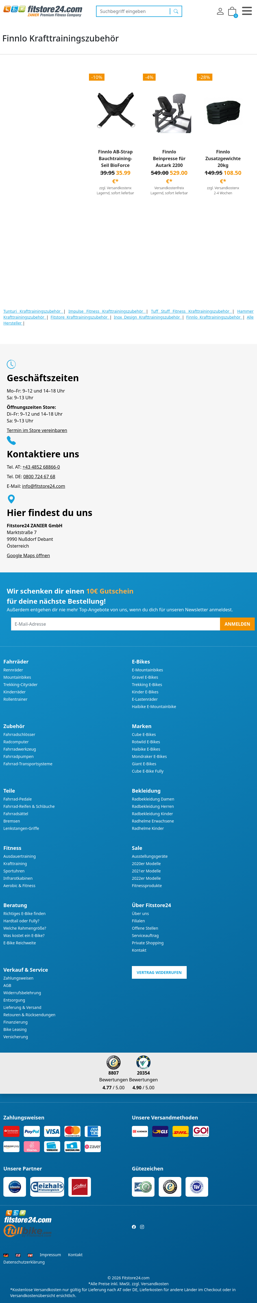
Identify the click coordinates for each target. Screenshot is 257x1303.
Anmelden (237, 624)
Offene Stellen (145, 928)
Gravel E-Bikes (145, 677)
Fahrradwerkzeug (19, 749)
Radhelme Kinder (148, 828)
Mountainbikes (17, 677)
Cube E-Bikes (144, 734)
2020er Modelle (146, 863)
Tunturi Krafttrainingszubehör (33, 311)
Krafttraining (15, 863)
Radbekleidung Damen (153, 799)
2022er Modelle (146, 878)
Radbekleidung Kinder (152, 813)
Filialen (138, 920)
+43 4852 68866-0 (41, 467)
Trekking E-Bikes (147, 684)
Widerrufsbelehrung (22, 992)
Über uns (140, 913)
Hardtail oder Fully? (21, 920)
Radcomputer (16, 741)
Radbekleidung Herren (153, 806)
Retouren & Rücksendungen (29, 1014)
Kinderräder (14, 692)
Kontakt (139, 950)
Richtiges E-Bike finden (24, 913)
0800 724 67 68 (39, 476)
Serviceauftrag (145, 935)
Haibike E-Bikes (146, 749)
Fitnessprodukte (147, 885)
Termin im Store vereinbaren (37, 430)
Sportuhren (14, 871)
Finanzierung (15, 1022)
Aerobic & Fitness (19, 885)
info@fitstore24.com (43, 486)
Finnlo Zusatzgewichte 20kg (223, 158)
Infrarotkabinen (17, 878)
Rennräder (13, 670)
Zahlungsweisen (18, 978)
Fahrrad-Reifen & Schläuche (29, 806)
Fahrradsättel (15, 813)
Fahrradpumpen (18, 756)
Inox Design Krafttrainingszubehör (148, 317)
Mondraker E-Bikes (149, 756)
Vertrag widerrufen (159, 972)
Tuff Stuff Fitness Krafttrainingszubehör (191, 311)
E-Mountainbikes (147, 670)
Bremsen (11, 821)
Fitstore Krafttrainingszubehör (80, 317)
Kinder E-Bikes (145, 692)
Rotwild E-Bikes (146, 741)
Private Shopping (148, 942)
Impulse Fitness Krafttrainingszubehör (107, 311)
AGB (7, 985)
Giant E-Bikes (144, 763)
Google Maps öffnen (28, 555)
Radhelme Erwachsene (153, 821)
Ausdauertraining (19, 856)
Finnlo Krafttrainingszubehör (214, 317)
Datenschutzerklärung (24, 1262)
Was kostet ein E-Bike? (24, 935)
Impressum (50, 1254)
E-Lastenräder (145, 699)
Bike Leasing (15, 1029)
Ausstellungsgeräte (150, 856)
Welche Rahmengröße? (24, 928)
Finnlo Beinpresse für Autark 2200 (169, 158)
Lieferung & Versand (22, 1007)
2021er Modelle (146, 871)
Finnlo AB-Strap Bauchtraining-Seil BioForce (115, 158)
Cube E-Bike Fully (148, 771)
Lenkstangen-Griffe (21, 828)
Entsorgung (14, 1000)
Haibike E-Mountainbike (154, 706)
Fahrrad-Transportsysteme (28, 763)
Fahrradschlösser (19, 734)
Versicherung (15, 1036)
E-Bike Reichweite (19, 942)
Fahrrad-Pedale (17, 799)
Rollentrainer (15, 699)
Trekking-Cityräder (20, 684)
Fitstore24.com (136, 1277)
